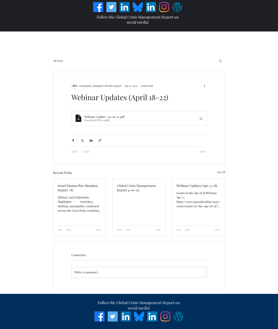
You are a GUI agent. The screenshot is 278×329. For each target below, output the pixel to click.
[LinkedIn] (125, 7)
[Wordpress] (177, 7)
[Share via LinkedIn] (91, 140)
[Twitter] (111, 7)
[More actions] (204, 86)
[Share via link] (100, 140)
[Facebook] (98, 7)
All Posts (58, 60)
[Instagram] (164, 7)
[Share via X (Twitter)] (82, 140)
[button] (220, 60)
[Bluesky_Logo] (138, 7)
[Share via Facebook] (73, 140)
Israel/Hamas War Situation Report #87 (78, 187)
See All (221, 172)
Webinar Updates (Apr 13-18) (196, 185)
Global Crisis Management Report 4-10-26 (136, 187)
